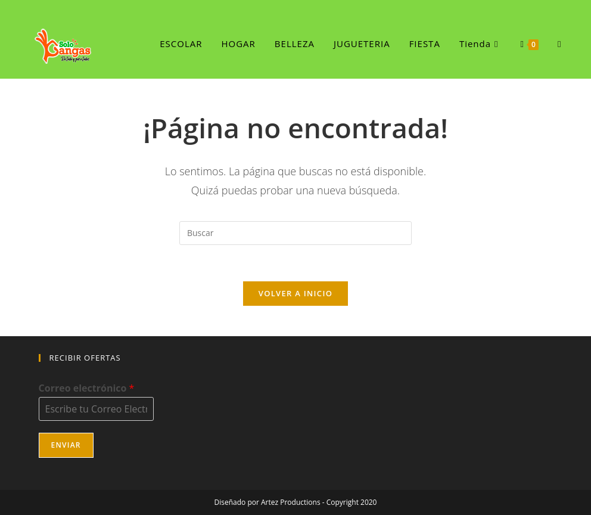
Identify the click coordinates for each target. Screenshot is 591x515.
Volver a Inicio (295, 293)
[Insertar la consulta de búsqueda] (295, 233)
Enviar (66, 445)
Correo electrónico (87, 388)
